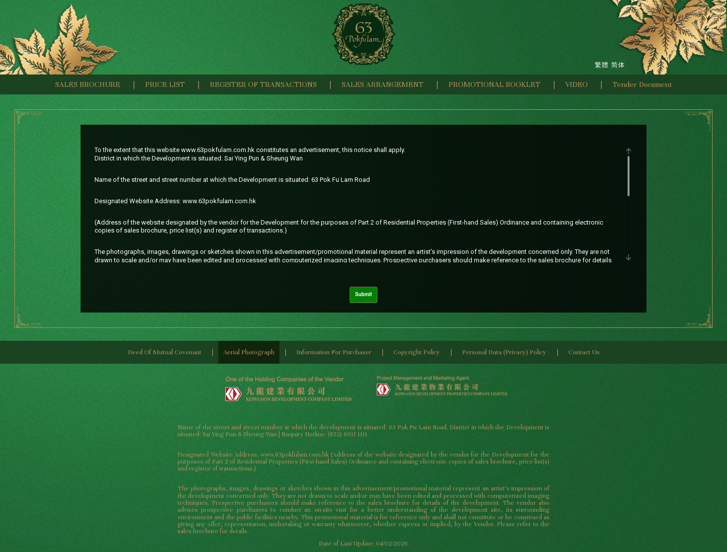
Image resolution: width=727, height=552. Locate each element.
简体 (618, 65)
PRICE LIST (165, 84)
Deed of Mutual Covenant (164, 352)
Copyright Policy (416, 352)
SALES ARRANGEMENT (383, 84)
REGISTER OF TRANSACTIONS (263, 84)
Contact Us (584, 352)
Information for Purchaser (333, 352)
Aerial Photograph (248, 352)
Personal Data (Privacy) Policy (504, 352)
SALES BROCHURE (87, 84)
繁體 (602, 65)
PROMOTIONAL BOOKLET (495, 84)
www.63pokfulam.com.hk (218, 150)
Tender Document (642, 84)
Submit (363, 294)
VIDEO (576, 84)
